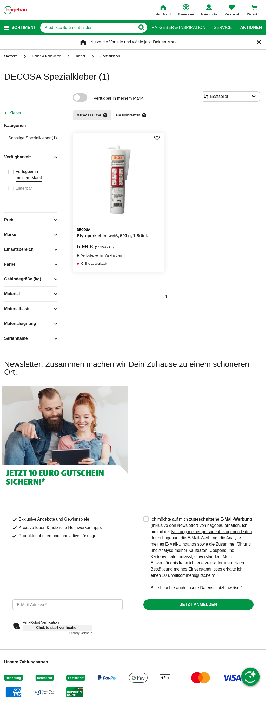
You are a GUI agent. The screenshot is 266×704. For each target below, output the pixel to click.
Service (223, 27)
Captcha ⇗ (80, 633)
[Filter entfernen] (105, 115)
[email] (67, 605)
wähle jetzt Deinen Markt (155, 42)
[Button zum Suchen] (141, 28)
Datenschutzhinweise (219, 588)
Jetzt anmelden (198, 604)
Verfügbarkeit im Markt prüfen (101, 255)
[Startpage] (15, 10)
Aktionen (251, 27)
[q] (87, 28)
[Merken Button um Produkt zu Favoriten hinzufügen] (157, 138)
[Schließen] (259, 42)
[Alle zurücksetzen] (144, 115)
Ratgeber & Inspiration (178, 27)
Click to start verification (57, 627)
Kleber (15, 113)
